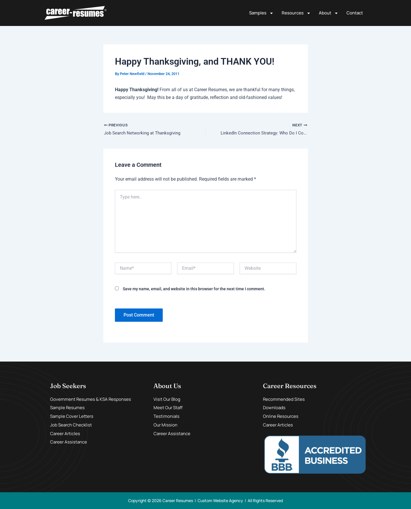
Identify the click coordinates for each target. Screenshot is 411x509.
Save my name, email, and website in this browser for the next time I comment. (194, 289)
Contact (354, 13)
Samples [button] (261, 13)
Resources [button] (296, 13)
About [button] (328, 13)
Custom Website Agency (220, 500)
